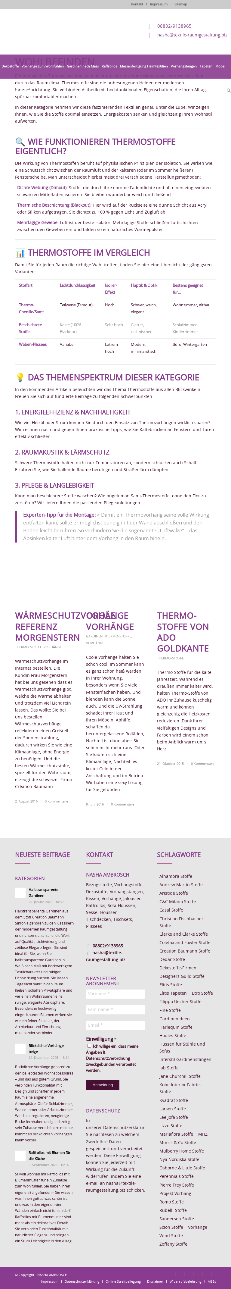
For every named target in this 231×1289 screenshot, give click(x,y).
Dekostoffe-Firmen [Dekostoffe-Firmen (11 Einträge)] (177, 968)
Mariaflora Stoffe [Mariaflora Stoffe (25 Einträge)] (176, 1134)
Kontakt (137, 4)
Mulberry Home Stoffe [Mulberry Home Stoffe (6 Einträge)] (181, 1151)
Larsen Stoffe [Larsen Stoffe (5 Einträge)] (172, 1109)
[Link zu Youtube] (211, 1274)
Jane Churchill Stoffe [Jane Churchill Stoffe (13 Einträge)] (180, 1077)
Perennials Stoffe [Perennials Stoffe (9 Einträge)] (176, 1177)
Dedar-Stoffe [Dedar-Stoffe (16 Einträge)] (172, 960)
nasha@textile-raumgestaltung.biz (192, 35)
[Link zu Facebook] (175, 1274)
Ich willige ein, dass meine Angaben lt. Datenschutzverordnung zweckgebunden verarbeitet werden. (112, 1058)
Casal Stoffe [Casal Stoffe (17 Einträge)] (171, 910)
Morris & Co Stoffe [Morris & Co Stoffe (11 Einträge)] (177, 1143)
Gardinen (94, 636)
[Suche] (228, 91)
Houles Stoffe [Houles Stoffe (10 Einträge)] (172, 1036)
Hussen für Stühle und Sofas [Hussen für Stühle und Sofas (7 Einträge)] (182, 1047)
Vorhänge (53, 647)
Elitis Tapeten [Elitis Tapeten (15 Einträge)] (173, 993)
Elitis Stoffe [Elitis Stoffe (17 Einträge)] (170, 985)
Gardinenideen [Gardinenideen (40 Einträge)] (174, 1019)
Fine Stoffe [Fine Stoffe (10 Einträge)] (170, 1011)
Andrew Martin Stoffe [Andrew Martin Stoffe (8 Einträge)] (181, 885)
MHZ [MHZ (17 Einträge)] (203, 1134)
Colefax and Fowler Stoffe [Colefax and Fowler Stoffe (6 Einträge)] (185, 943)
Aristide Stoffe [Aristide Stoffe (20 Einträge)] (173, 893)
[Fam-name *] (115, 1010)
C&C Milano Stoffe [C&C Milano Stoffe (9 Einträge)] (177, 902)
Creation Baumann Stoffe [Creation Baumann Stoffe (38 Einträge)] (184, 951)
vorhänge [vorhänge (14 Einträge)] (197, 1227)
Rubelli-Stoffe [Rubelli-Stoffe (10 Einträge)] (173, 1211)
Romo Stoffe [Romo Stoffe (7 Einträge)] (171, 1202)
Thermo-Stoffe (28, 647)
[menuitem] (10, 67)
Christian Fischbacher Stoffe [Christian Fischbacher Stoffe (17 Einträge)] (181, 922)
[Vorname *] (115, 994)
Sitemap (180, 4)
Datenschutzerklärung (125, 1128)
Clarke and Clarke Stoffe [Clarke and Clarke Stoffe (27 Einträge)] (183, 934)
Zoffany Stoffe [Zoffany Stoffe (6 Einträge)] (173, 1244)
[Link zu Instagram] (184, 1274)
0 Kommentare (56, 801)
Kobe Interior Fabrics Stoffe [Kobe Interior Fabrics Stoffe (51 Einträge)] (180, 1088)
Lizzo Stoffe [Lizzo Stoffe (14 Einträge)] (170, 1126)
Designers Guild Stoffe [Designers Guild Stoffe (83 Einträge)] (182, 977)
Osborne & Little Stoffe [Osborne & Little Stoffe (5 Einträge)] (182, 1168)
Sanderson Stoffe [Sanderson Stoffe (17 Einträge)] (176, 1219)
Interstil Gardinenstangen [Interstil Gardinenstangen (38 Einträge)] (185, 1060)
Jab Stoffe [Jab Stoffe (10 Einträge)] (169, 1068)
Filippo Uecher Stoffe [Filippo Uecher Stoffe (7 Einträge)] (180, 1002)
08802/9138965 (174, 26)
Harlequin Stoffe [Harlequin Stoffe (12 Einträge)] (175, 1027)
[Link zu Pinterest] (193, 1274)
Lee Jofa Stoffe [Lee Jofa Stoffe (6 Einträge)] (173, 1117)
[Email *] (115, 1025)
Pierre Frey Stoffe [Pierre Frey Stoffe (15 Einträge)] (176, 1185)
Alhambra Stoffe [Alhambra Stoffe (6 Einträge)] (175, 876)
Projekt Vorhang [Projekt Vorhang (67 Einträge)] (175, 1194)
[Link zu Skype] (202, 1274)
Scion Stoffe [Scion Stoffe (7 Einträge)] (171, 1227)
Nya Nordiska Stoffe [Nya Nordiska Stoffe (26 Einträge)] (179, 1160)
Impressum (159, 4)
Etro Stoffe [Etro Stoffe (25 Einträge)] (202, 993)
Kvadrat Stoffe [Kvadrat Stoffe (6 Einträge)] (173, 1101)
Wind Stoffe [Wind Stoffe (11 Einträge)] (171, 1236)
